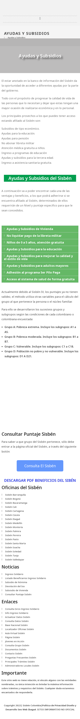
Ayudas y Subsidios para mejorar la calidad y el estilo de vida (38, 257)
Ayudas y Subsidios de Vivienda (30, 229)
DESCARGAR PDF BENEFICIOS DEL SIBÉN (40, 480)
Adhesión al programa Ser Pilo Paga (33, 272)
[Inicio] (4, 37)
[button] (39, 18)
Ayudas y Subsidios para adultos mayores (37, 266)
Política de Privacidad (54, 705)
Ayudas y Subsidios (16, 37)
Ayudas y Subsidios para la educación (34, 249)
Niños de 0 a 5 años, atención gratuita (35, 242)
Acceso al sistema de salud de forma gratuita (41, 279)
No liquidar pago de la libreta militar (34, 236)
